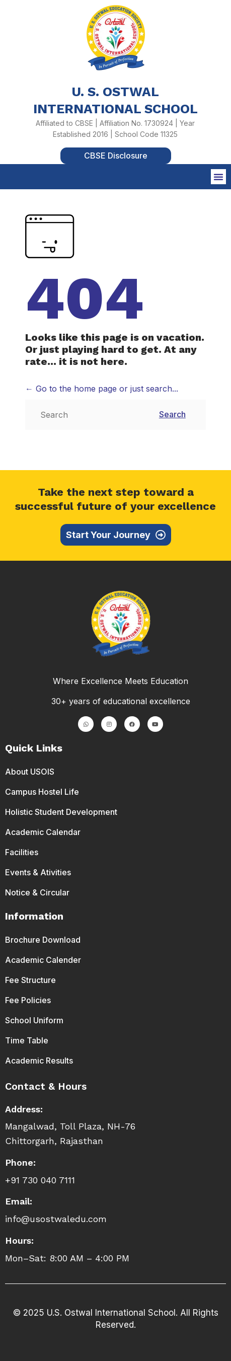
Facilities (21, 852)
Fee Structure (30, 980)
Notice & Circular (37, 892)
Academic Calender (43, 960)
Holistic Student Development (61, 812)
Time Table (26, 1040)
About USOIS (29, 772)
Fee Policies (28, 1000)
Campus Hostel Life (42, 792)
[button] (218, 176)
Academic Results (39, 1060)
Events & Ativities (38, 872)
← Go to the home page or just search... (101, 389)
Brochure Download (43, 940)
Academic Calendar (43, 832)
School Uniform (34, 1020)
